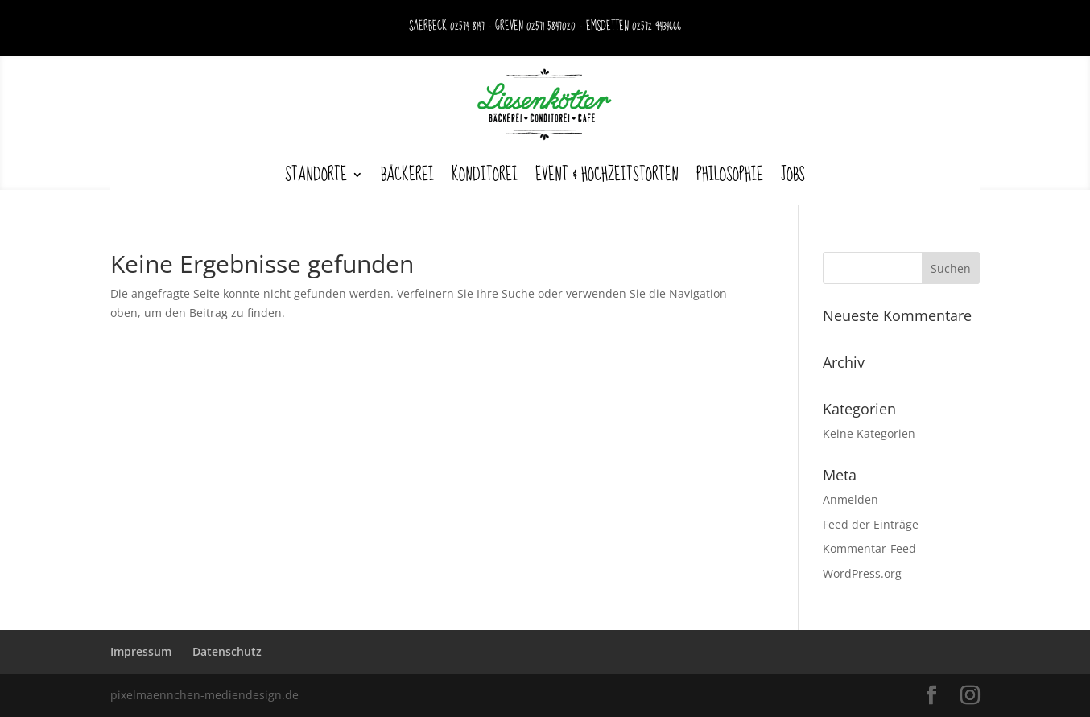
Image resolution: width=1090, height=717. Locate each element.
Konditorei (485, 175)
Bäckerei (407, 175)
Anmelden (850, 499)
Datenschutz (227, 651)
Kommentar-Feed (869, 548)
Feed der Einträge (871, 524)
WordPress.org (862, 573)
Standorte (316, 175)
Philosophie (729, 175)
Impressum (140, 651)
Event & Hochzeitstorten (607, 175)
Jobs (793, 175)
